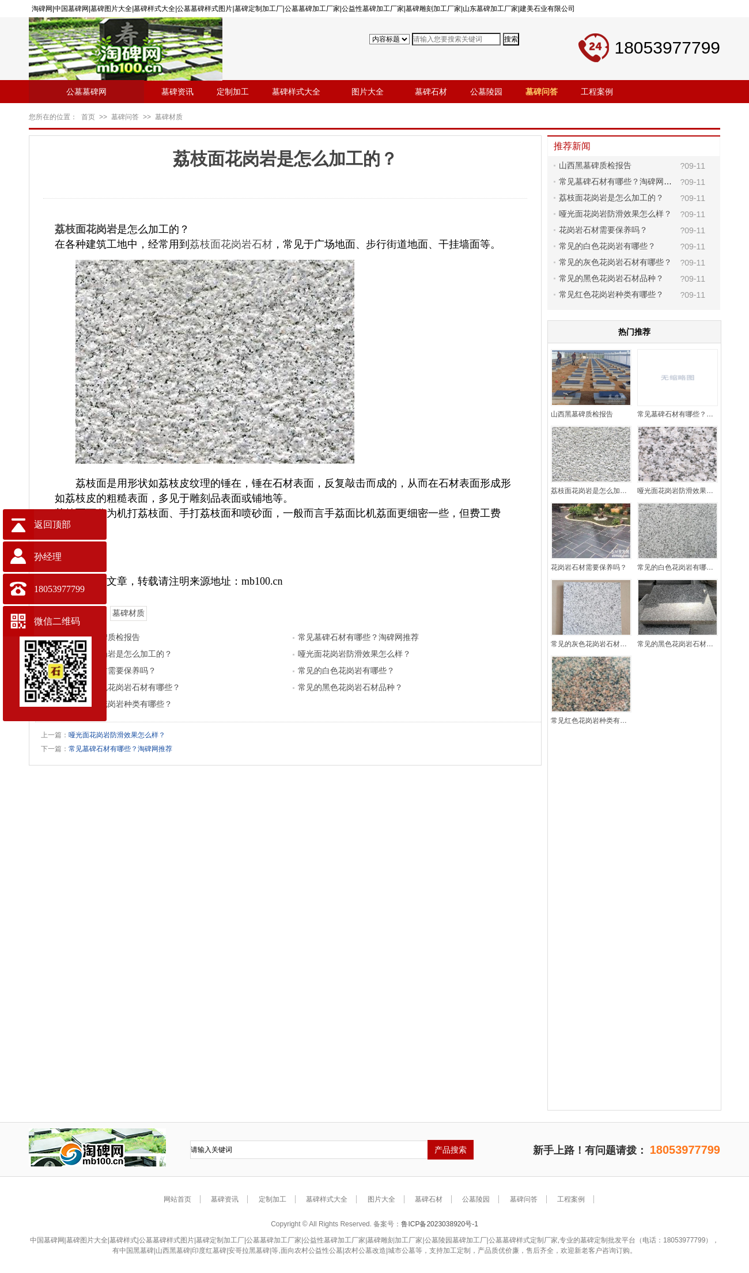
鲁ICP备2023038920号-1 (439, 1224)
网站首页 (177, 1199)
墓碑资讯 (225, 1199)
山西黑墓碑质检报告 (595, 165)
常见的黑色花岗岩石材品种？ (350, 687)
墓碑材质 (169, 117)
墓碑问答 (125, 117)
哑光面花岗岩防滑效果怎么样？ (354, 653)
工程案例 (571, 1199)
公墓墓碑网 (86, 91)
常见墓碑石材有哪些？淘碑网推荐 (358, 637)
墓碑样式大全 (326, 1199)
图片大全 (381, 1199)
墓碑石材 (428, 1199)
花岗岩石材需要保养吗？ (111, 670)
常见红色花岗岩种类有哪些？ (119, 704)
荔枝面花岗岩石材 (231, 244)
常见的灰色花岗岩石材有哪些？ (123, 687)
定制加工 (272, 1199)
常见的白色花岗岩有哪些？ (346, 670)
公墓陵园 (476, 1199)
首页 (88, 117)
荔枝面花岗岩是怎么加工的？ (119, 653)
